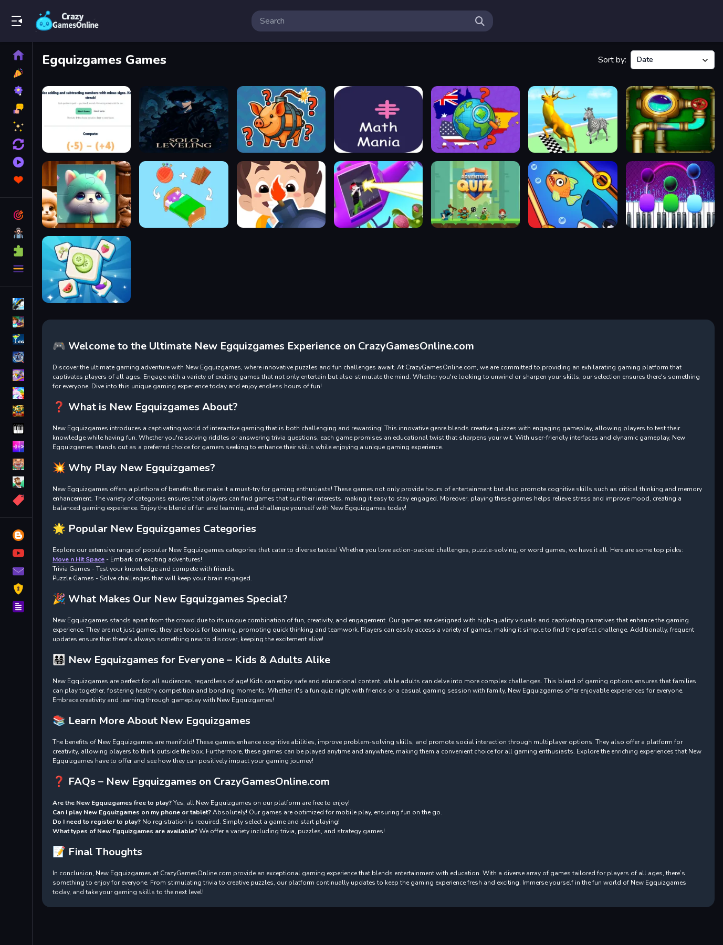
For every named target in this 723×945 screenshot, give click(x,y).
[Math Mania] (378, 119)
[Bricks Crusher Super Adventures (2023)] (281, 194)
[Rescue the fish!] (572, 194)
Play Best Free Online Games (67, 21)
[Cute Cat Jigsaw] (86, 194)
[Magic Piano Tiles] (670, 194)
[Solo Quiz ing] (183, 119)
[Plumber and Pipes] (670, 119)
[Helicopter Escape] (378, 194)
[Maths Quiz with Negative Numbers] (86, 119)
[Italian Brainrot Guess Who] (281, 119)
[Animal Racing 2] (572, 119)
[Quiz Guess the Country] (475, 119)
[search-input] (364, 21)
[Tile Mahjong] (86, 269)
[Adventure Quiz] (475, 194)
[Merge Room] (183, 194)
